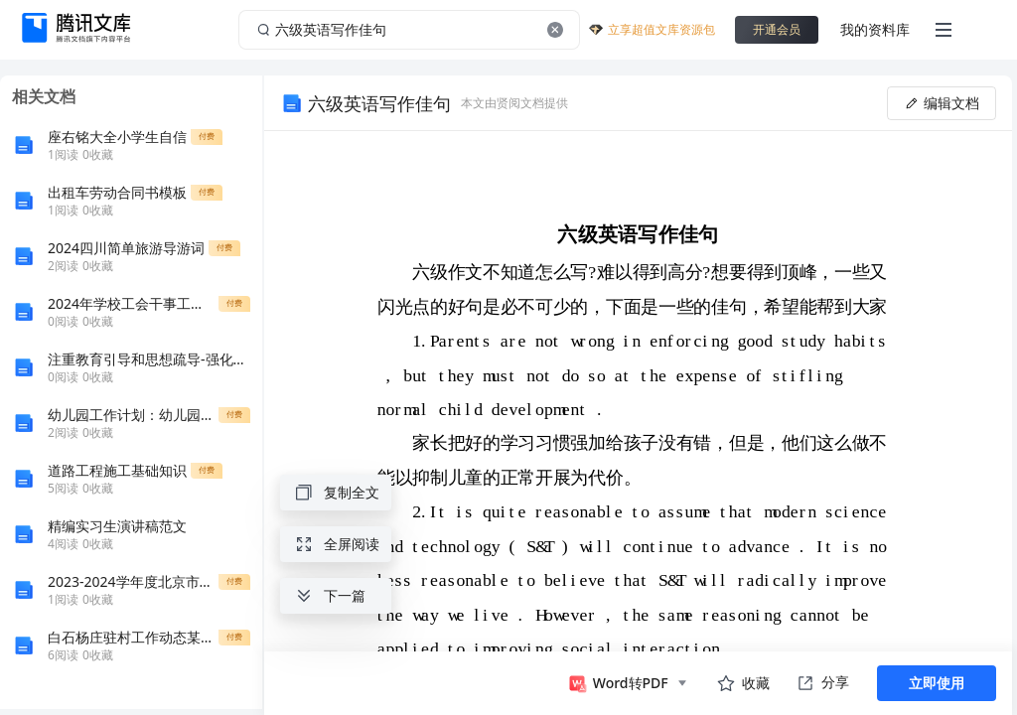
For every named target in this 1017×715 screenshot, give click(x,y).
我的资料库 (875, 29)
